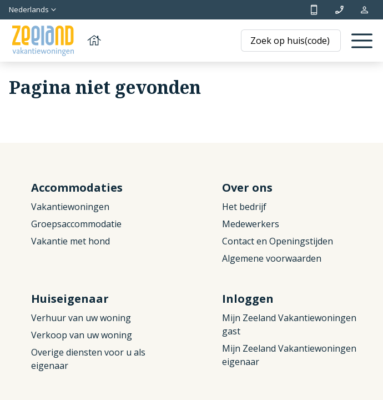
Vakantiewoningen (70, 207)
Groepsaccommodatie (76, 224)
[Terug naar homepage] (55, 41)
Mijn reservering (364, 9)
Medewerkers (250, 224)
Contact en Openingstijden (277, 241)
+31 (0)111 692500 (314, 9)
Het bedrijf (244, 207)
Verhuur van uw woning (81, 318)
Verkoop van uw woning (81, 335)
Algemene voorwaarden (271, 258)
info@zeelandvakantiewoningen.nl (339, 9)
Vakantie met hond (70, 241)
